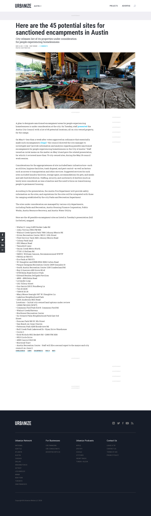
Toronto (19, 481)
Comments (43, 46)
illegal (43, 142)
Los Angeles (20, 471)
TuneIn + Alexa (82, 461)
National (19, 445)
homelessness (20, 350)
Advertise (126, 6)
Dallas (18, 461)
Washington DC (21, 465)
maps (53, 350)
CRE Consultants (53, 449)
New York (19, 478)
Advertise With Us (53, 452)
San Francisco (21, 484)
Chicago (18, 458)
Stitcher (79, 455)
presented (82, 126)
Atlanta (18, 452)
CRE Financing (51, 445)
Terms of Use (112, 452)
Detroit (18, 468)
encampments (38, 350)
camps (29, 350)
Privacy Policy (113, 455)
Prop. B (47, 350)
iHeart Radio (81, 458)
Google (79, 452)
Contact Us (111, 449)
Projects (114, 6)
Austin (37, 6)
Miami (17, 474)
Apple (78, 445)
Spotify (79, 449)
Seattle (18, 449)
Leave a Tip (111, 445)
